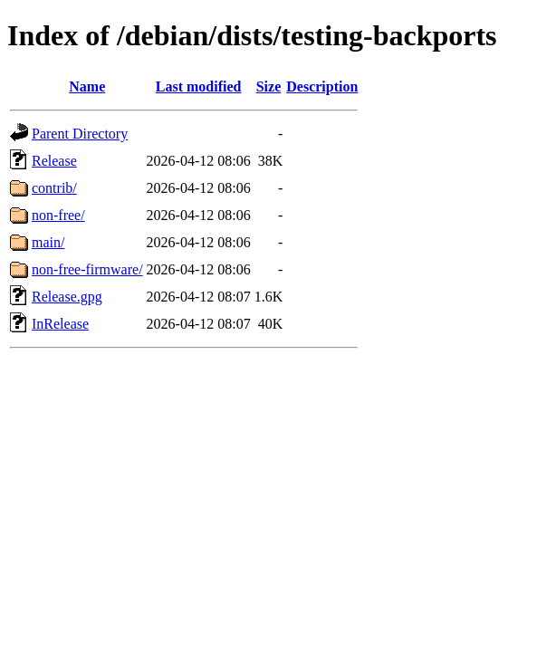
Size (269, 86)
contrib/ (54, 188)
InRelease (60, 323)
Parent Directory (80, 133)
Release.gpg (67, 296)
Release (54, 160)
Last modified (199, 86)
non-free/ (58, 215)
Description (322, 86)
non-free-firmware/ (87, 269)
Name (87, 86)
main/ (48, 242)
